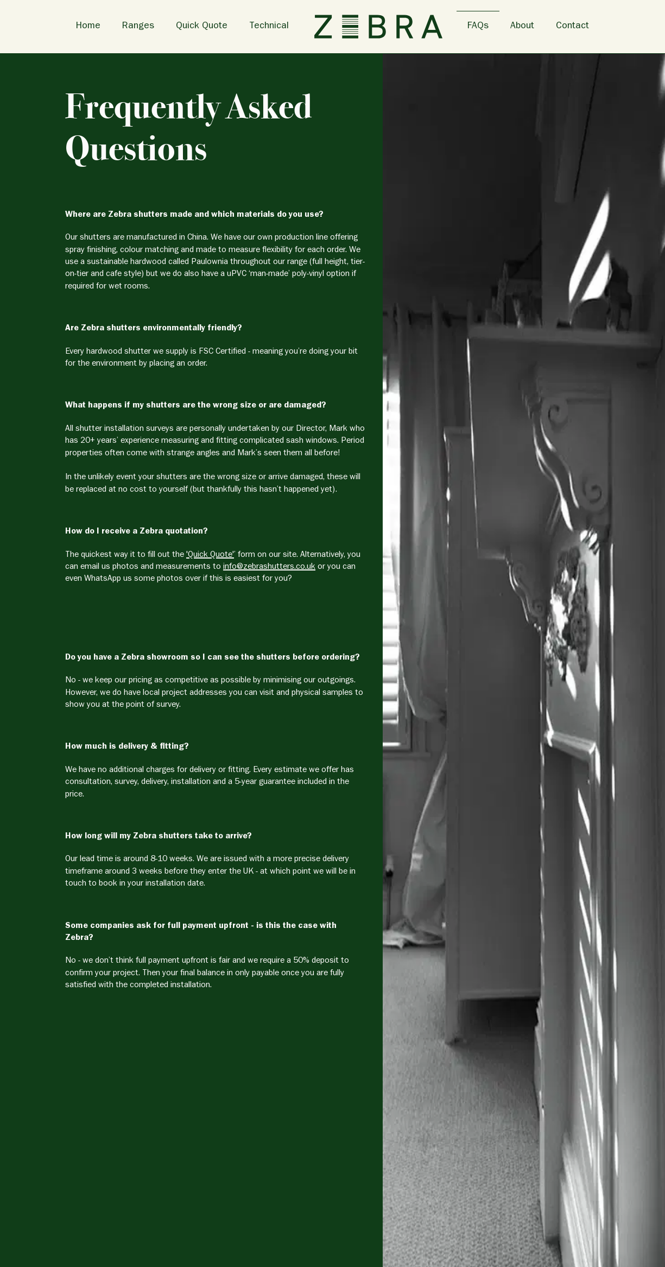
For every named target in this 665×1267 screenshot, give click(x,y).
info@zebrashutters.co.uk (269, 567)
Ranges (138, 27)
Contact (572, 27)
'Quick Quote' (210, 555)
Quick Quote (201, 27)
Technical (269, 27)
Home (88, 27)
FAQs (478, 27)
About (522, 27)
